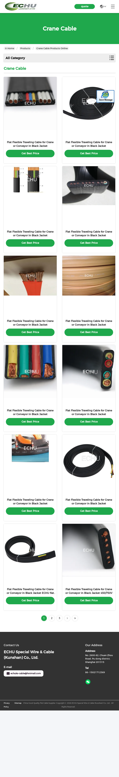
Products (25, 48)
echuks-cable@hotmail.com (23, 740)
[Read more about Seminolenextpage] (67, 685)
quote (84, 6)
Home (9, 48)
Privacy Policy (7, 771)
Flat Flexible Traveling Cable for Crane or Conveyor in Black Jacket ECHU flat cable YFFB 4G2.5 (30, 659)
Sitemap (18, 769)
